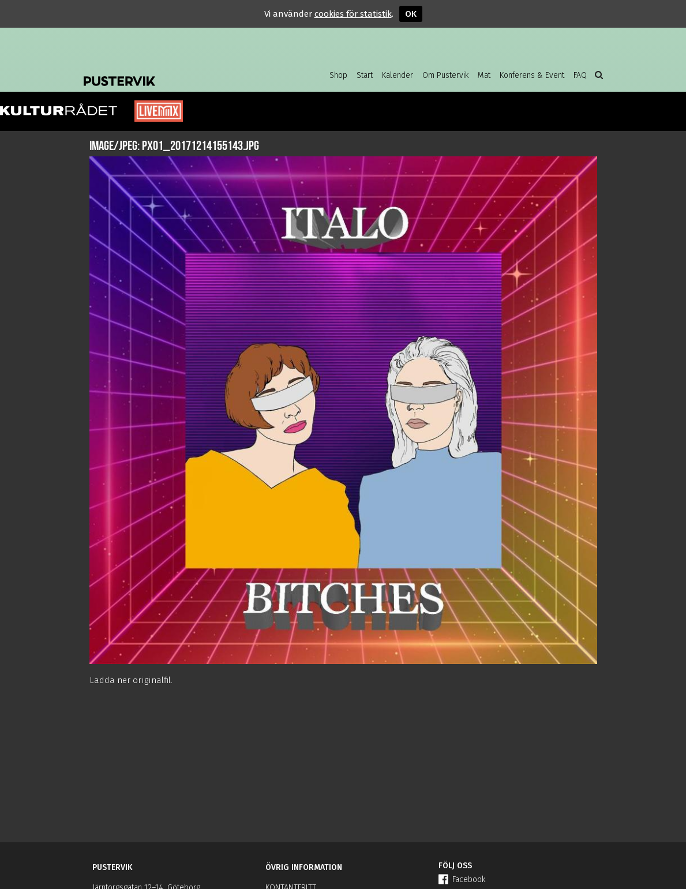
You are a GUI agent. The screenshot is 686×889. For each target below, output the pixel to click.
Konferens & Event (532, 75)
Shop (338, 75)
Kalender (397, 75)
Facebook (461, 879)
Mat (484, 75)
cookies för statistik (353, 14)
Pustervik (176, 72)
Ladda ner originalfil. (131, 680)
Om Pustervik (445, 75)
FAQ (580, 75)
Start (365, 75)
